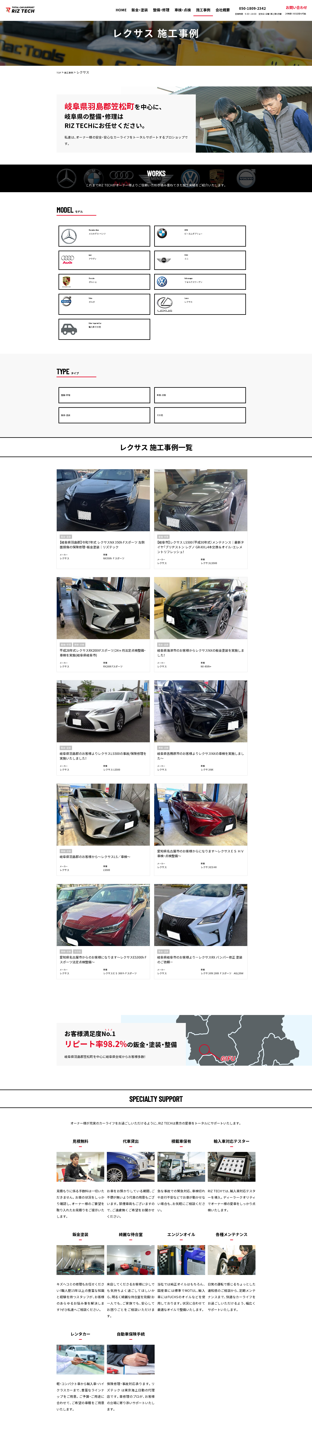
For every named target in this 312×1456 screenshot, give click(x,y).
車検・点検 (178, 10)
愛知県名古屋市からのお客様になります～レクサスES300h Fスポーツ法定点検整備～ (79, 600)
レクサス (64, 450)
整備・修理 (157, 10)
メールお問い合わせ (204, 1253)
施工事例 (199, 10)
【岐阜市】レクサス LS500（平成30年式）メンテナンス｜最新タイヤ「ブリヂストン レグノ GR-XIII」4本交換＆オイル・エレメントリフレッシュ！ (130, 436)
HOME (117, 10)
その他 (77, 588)
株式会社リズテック (148, 1453)
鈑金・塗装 (136, 10)
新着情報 (201, 1371)
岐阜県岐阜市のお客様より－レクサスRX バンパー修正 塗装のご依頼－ (130, 598)
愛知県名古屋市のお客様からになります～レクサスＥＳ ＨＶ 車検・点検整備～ (231, 515)
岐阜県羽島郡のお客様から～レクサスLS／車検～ (180, 518)
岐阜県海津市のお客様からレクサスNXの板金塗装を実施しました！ (231, 429)
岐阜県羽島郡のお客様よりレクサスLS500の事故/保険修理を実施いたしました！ (79, 521)
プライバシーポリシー (233, 1371)
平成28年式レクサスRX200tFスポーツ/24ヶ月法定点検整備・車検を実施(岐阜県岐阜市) (181, 431)
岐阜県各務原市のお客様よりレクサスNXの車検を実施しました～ (130, 521)
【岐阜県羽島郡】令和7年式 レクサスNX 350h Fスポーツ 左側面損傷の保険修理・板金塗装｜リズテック (80, 431)
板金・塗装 (88, 1371)
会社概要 (218, 10)
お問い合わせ (292, 10)
